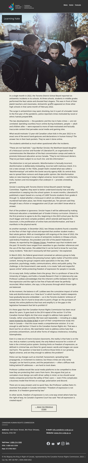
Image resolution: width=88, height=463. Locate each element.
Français (78, 5)
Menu (66, 5)
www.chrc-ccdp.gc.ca (62, 433)
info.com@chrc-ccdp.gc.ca (62, 430)
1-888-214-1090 (16, 442)
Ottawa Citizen (39, 242)
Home (71, 5)
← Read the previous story (44, 408)
